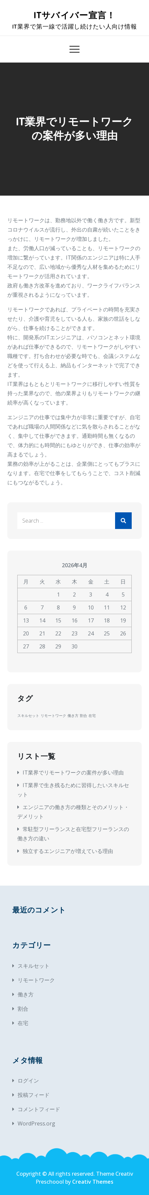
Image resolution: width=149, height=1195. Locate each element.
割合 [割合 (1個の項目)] (83, 715)
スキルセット (34, 965)
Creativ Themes (92, 1181)
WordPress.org (36, 1123)
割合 (23, 1008)
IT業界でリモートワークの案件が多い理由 (73, 772)
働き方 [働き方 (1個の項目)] (73, 715)
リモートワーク (36, 980)
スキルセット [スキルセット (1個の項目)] (28, 715)
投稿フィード (34, 1095)
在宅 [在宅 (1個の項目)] (92, 715)
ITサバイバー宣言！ (75, 15)
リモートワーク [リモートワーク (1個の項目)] (53, 715)
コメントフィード (39, 1109)
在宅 (23, 1023)
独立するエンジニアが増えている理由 (68, 851)
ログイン (28, 1080)
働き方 (26, 994)
